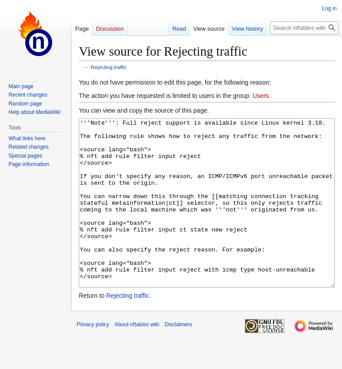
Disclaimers (178, 358)
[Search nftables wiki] (304, 27)
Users (260, 95)
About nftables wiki (136, 358)
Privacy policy (93, 358)
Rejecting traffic (109, 67)
